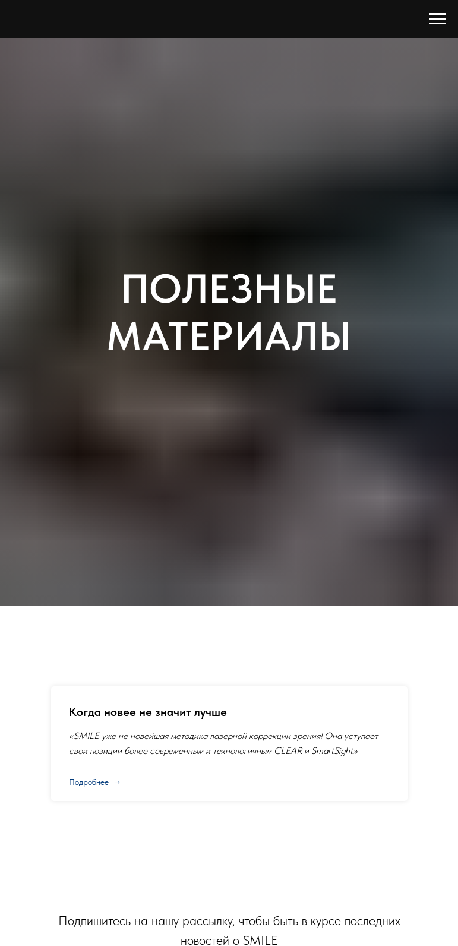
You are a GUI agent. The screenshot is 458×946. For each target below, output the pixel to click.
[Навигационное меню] (437, 19)
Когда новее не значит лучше (148, 712)
